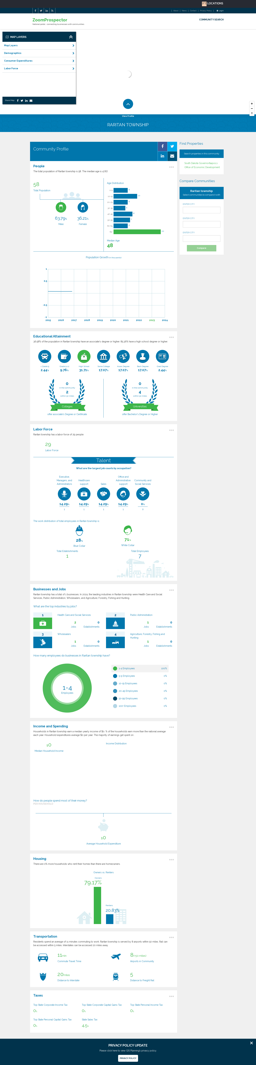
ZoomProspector (50, 20)
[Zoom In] (251, 103)
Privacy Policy (206, 11)
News (184, 11)
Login (220, 11)
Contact (193, 11)
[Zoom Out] (251, 108)
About (175, 11)
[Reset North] (251, 113)
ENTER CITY (201, 208)
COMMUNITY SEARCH (211, 19)
